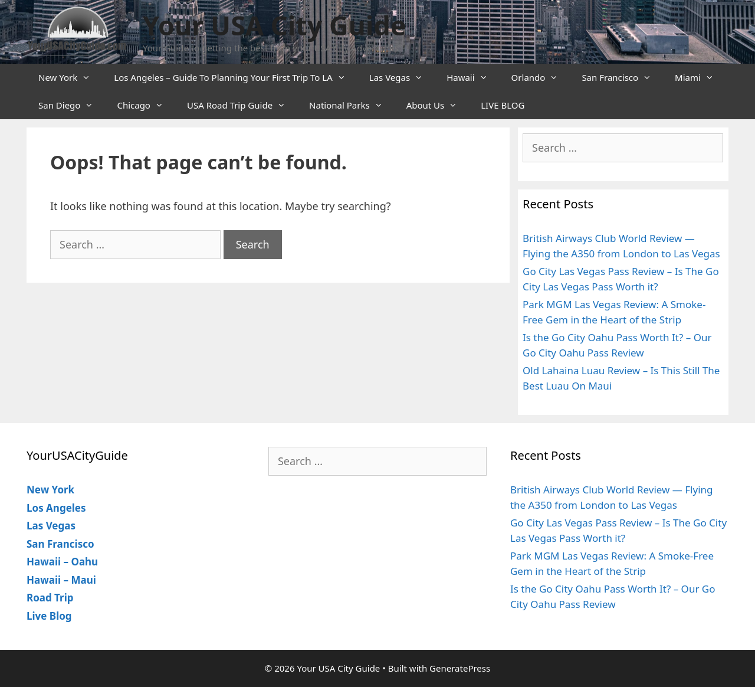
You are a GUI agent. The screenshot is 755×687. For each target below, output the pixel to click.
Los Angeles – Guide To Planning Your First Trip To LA (235, 77)
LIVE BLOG (502, 105)
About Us (438, 105)
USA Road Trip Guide (242, 105)
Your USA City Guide (274, 25)
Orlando (540, 77)
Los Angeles (56, 508)
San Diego (71, 105)
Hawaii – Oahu (62, 561)
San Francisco (622, 77)
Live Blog (49, 616)
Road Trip (50, 597)
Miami (700, 77)
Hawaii (473, 77)
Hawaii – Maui (61, 580)
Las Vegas (402, 77)
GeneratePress (459, 668)
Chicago (146, 105)
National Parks (352, 105)
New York (70, 77)
